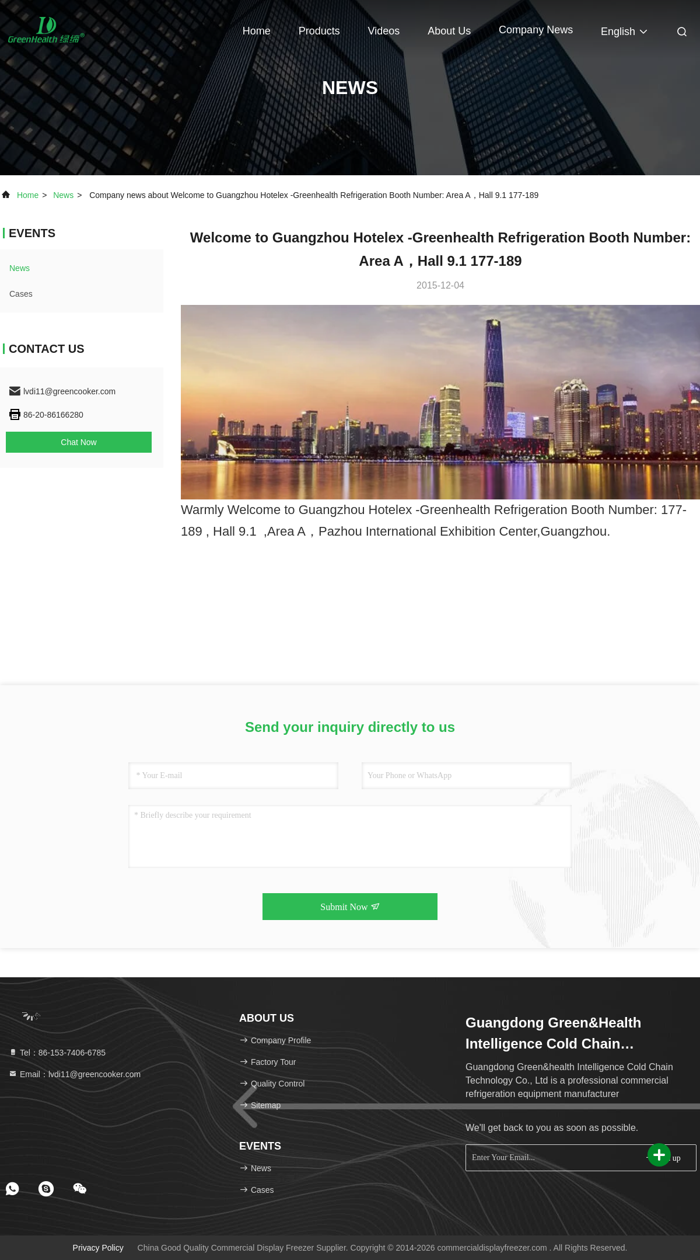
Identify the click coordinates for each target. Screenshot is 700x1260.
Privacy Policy (98, 1247)
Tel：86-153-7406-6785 (57, 1052)
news (63, 195)
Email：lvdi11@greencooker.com (74, 1074)
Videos (384, 31)
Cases (21, 293)
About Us (449, 31)
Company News (536, 30)
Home (257, 31)
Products (319, 31)
